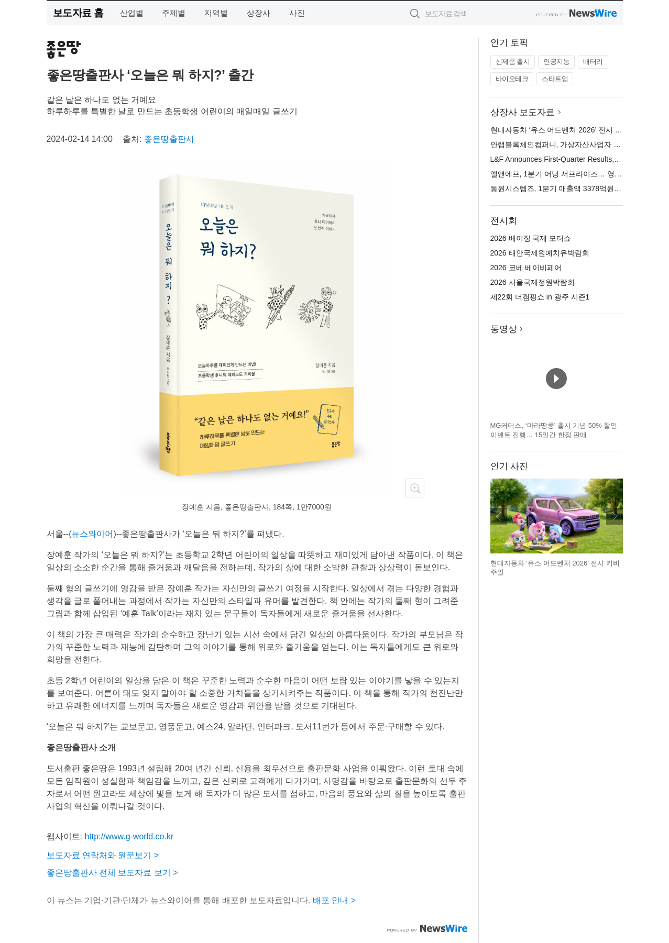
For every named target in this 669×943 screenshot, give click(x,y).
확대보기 (414, 488)
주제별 (173, 12)
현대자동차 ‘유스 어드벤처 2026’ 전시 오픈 (560, 130)
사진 (297, 12)
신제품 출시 (513, 61)
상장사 (258, 12)
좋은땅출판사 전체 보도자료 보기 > (112, 872)
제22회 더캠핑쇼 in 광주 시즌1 (540, 297)
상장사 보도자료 (522, 112)
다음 (614, 516)
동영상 (503, 329)
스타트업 (555, 79)
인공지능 (556, 61)
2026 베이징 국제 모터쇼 (531, 238)
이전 (498, 516)
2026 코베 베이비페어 (526, 267)
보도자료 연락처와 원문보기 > (103, 855)
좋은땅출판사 (169, 139)
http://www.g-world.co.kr (128, 836)
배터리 (593, 61)
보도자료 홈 (78, 12)
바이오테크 (512, 79)
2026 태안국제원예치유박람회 (539, 253)
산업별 (132, 12)
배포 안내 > (334, 900)
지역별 (216, 12)
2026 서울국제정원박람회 (532, 282)
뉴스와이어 (92, 533)
